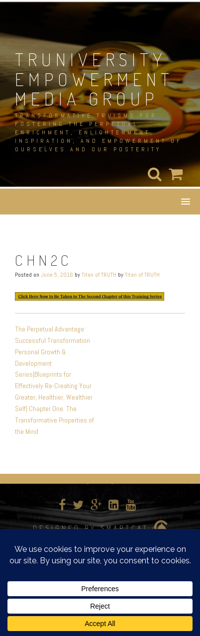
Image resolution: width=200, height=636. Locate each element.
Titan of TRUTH (99, 275)
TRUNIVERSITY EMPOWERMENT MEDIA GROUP (94, 79)
